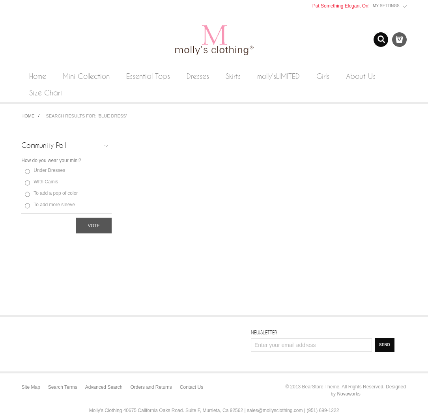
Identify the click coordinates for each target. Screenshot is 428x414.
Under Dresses (49, 170)
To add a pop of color (56, 193)
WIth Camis (46, 182)
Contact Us (191, 387)
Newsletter (264, 332)
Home (27, 116)
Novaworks (348, 394)
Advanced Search (104, 387)
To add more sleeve (54, 204)
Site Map (31, 387)
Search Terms (62, 387)
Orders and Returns (151, 387)
